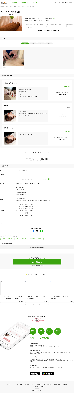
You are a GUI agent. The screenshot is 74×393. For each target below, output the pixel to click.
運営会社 (42, 386)
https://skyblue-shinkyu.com (22, 219)
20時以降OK (10, 238)
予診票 (62, 2)
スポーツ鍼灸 (23, 238)
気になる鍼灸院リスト (69, 2)
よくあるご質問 (19, 384)
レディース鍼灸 (32, 238)
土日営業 (3, 238)
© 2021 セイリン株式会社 (37, 390)
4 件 (11, 14)
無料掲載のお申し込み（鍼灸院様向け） (61, 384)
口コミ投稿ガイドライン (29, 384)
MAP (54, 18)
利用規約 (39, 384)
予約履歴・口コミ (57, 2)
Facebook (33, 231)
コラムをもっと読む (37, 304)
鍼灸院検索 (14, 2)
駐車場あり (40, 238)
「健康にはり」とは (8, 384)
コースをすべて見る (37, 152)
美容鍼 (17, 238)
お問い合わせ (35, 386)
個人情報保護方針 (47, 384)
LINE (41, 231)
